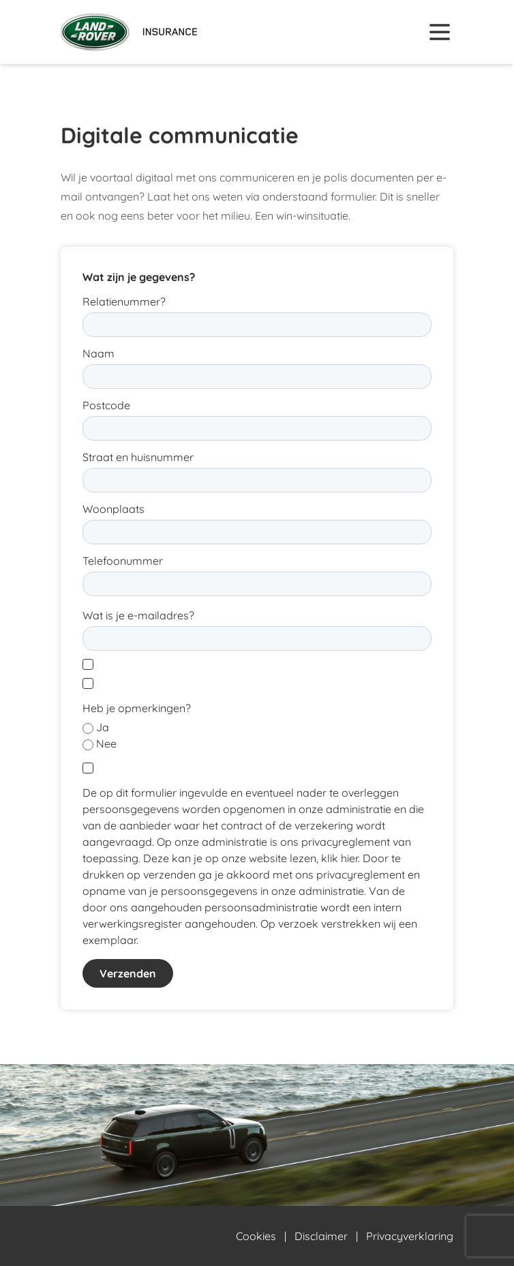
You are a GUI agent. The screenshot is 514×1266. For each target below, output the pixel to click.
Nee (106, 743)
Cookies (256, 1236)
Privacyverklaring (409, 1236)
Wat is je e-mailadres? (138, 615)
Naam (98, 353)
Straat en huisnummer (138, 457)
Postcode (106, 405)
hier (349, 858)
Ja (102, 727)
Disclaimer (321, 1236)
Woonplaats (113, 509)
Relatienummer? (124, 301)
